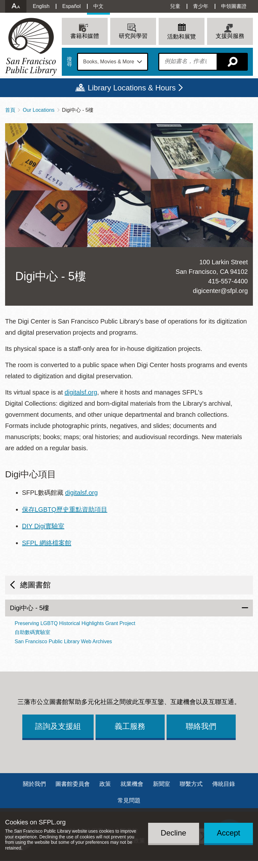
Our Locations (38, 110)
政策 (105, 784)
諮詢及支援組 (58, 726)
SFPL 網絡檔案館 (46, 542)
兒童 (175, 6)
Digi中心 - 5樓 (29, 607)
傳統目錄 (223, 784)
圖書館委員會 (72, 784)
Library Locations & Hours (132, 87)
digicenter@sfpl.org (220, 290)
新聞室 (161, 784)
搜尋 (69, 62)
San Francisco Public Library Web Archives (63, 641)
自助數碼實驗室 (32, 632)
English (41, 6)
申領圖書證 (234, 6)
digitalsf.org (81, 392)
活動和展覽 (181, 36)
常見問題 (129, 800)
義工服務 (130, 726)
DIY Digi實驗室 (43, 526)
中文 (98, 6)
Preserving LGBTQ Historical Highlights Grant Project (75, 623)
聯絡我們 (201, 726)
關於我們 (34, 784)
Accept (228, 833)
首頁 (10, 110)
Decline (173, 833)
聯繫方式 (191, 784)
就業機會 (131, 784)
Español (71, 6)
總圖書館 (35, 584)
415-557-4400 (228, 281)
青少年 (200, 6)
